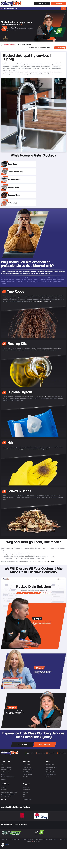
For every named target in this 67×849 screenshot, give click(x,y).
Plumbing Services (6, 769)
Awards (3, 774)
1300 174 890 (50, 561)
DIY (24, 797)
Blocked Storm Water (51, 767)
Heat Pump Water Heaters (8, 794)
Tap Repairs (26, 765)
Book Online (58, 3)
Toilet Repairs (27, 767)
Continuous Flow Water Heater (9, 792)
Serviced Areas (5, 772)
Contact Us (4, 779)
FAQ (24, 794)
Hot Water (3, 787)
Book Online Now (44, 744)
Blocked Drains (50, 765)
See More (25, 777)
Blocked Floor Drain (51, 772)
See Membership (60, 48)
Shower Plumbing (28, 769)
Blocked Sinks (49, 769)
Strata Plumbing (27, 774)
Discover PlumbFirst (6, 767)
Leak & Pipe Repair (28, 772)
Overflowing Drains (51, 774)
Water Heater (4, 790)
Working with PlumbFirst (7, 777)
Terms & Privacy (27, 799)
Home (2, 765)
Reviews (25, 792)
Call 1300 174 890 (42, 3)
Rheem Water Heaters (7, 797)
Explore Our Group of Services (9, 8)
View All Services (8, 44)
